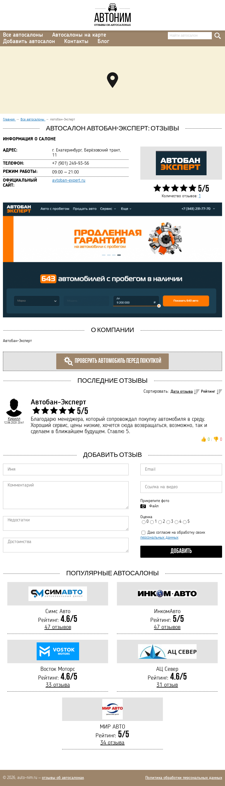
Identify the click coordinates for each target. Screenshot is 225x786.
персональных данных (159, 537)
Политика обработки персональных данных (183, 778)
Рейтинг (208, 391)
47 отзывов (58, 627)
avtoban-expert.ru (68, 180)
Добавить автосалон (29, 42)
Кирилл (14, 419)
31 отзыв (167, 685)
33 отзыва (58, 685)
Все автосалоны (23, 35)
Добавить (181, 551)
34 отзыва (112, 743)
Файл (153, 506)
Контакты (76, 42)
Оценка (146, 517)
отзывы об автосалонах (63, 778)
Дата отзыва (182, 391)
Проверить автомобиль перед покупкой (112, 361)
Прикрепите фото (154, 501)
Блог (103, 42)
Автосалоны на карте (79, 35)
